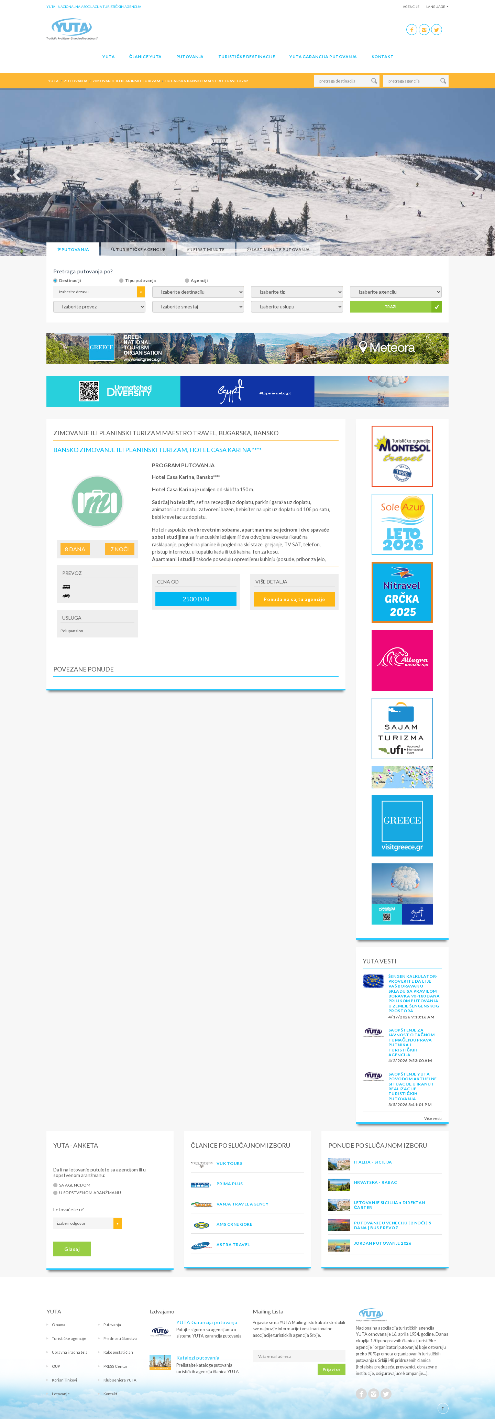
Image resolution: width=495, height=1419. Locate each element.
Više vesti (433, 1118)
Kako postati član (118, 1352)
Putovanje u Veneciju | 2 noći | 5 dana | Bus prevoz (392, 1225)
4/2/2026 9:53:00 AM (410, 1060)
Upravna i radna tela (70, 1352)
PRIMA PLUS (230, 1183)
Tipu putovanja (140, 281)
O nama (58, 1324)
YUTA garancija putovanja (323, 56)
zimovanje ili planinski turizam (126, 81)
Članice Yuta (145, 56)
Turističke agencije (69, 1338)
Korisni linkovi (64, 1380)
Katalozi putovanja (197, 1358)
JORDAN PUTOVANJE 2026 (382, 1243)
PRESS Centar (115, 1366)
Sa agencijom (75, 1185)
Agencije (411, 6)
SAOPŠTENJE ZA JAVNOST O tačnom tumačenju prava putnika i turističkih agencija (411, 1042)
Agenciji (199, 281)
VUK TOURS (229, 1163)
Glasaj (72, 1249)
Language (435, 6)
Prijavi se (331, 1369)
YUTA (108, 56)
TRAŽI (391, 306)
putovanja (75, 81)
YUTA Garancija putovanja (206, 1322)
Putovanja (190, 56)
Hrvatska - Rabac (375, 1182)
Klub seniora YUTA (119, 1380)
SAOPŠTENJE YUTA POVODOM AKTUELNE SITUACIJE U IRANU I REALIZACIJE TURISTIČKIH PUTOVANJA (412, 1086)
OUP (56, 1366)
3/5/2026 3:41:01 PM (409, 1104)
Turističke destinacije (246, 56)
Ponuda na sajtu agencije (294, 599)
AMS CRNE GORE (234, 1224)
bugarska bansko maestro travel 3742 (207, 81)
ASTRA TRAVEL (233, 1244)
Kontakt (383, 56)
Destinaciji (70, 281)
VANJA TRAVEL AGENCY (242, 1204)
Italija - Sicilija (373, 1162)
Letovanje (61, 1393)
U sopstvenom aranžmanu (90, 1193)
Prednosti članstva (120, 1338)
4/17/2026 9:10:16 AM (411, 1016)
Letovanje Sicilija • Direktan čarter (389, 1205)
